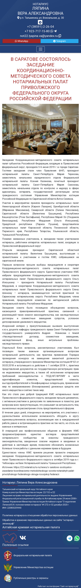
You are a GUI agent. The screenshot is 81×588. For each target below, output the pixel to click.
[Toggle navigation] (40, 49)
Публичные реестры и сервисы (26, 578)
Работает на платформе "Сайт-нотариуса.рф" (58, 586)
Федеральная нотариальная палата (28, 555)
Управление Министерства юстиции (28, 567)
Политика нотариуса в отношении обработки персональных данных (39, 515)
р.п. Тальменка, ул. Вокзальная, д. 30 (40, 17)
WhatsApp (21, 41)
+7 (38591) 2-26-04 (40, 26)
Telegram (59, 41)
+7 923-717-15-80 (41, 31)
